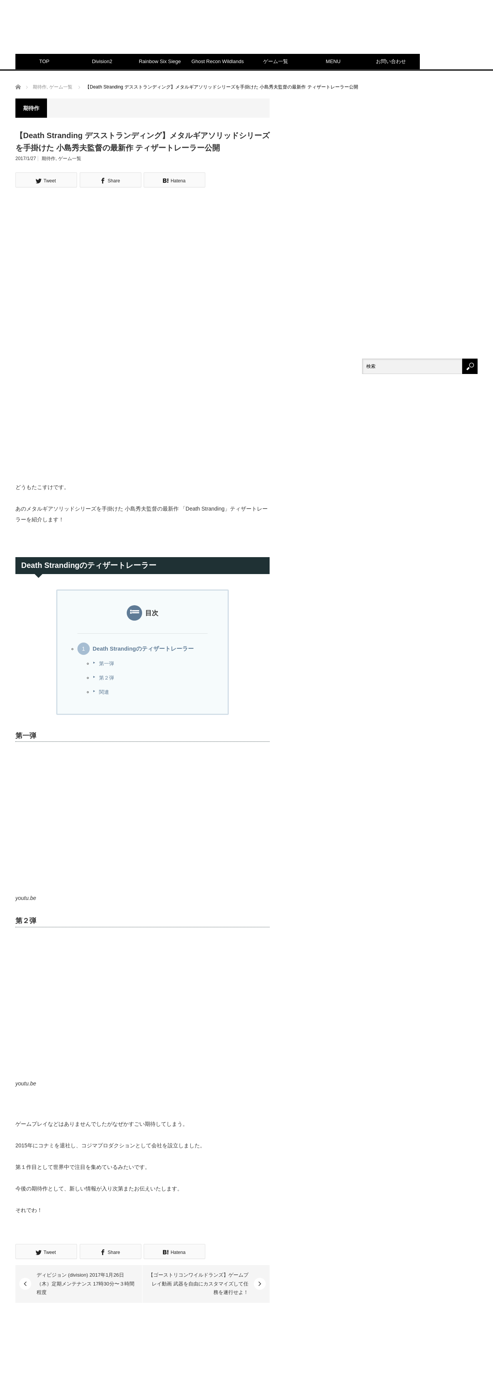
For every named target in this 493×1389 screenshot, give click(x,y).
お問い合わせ (391, 61)
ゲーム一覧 (275, 61)
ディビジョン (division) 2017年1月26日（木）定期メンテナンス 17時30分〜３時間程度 (85, 1283)
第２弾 (106, 678)
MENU (333, 61)
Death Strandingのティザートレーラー (143, 649)
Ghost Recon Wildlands (217, 61)
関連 (104, 692)
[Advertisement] (337, 32)
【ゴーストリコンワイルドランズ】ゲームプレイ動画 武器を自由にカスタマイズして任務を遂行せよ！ (198, 1283)
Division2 (102, 61)
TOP (44, 61)
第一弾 (106, 663)
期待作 (48, 158)
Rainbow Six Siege (160, 61)
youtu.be (25, 898)
